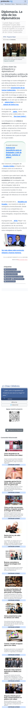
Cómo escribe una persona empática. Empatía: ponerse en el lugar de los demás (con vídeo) (13, 509)
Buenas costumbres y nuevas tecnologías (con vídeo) (12, 563)
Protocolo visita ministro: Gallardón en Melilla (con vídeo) (12, 671)
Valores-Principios (11, 274)
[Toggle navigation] (25, 1)
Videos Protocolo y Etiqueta (14, 276)
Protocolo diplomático (13, 271)
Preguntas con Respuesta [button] (14, 430)
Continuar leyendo (14, 464)
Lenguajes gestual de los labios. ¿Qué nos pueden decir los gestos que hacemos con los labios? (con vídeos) (12, 484)
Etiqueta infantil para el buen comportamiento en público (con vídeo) (13, 697)
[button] (14, 50)
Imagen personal (11, 269)
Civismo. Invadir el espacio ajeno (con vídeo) (13, 644)
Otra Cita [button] (14, 402)
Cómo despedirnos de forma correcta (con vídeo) (13, 454)
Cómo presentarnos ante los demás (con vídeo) (12, 617)
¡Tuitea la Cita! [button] (14, 405)
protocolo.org (10, 281)
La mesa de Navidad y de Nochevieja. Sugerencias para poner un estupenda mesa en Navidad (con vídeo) (13, 592)
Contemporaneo (19, 279)
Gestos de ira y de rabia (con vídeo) (12, 536)
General (8, 279)
